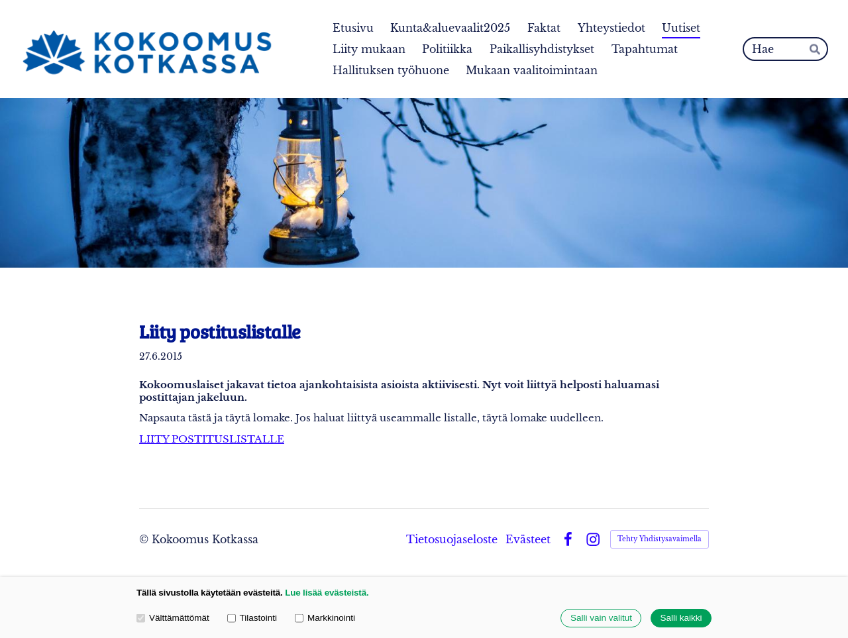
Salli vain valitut (601, 618)
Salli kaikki (681, 618)
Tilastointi (252, 618)
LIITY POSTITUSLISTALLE (211, 439)
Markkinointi (325, 618)
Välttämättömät (172, 618)
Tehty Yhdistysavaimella (659, 539)
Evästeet (528, 539)
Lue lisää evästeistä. (326, 593)
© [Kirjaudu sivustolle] (145, 539)
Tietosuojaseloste (452, 539)
